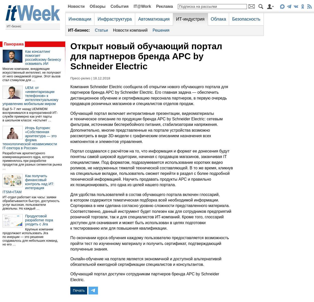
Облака (218, 19)
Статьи (101, 30)
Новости (76, 6)
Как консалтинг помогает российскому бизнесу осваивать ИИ (43, 57)
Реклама (164, 6)
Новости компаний (130, 30)
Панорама (14, 44)
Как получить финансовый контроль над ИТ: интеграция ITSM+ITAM (28, 184)
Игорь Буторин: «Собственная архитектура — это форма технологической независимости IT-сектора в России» (30, 138)
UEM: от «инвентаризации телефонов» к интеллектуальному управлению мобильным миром (30, 96)
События (120, 6)
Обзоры (98, 6)
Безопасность (246, 19)
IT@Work (142, 6)
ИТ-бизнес (14, 26)
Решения (160, 30)
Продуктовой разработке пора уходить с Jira (39, 220)
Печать (79, 290)
